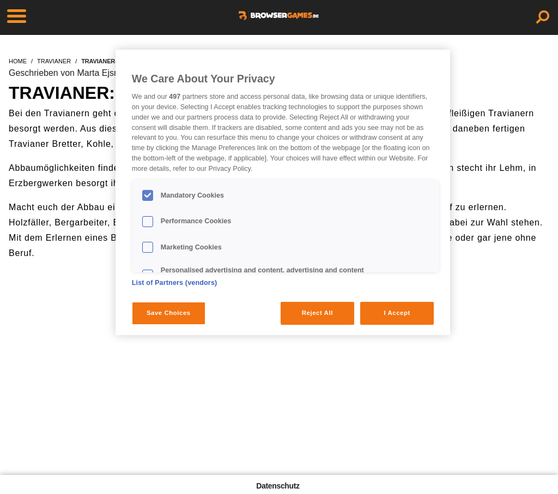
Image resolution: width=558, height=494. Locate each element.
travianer (54, 61)
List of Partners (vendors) (174, 283)
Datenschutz (277, 485)
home (18, 61)
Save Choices (169, 313)
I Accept (397, 313)
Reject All (317, 313)
